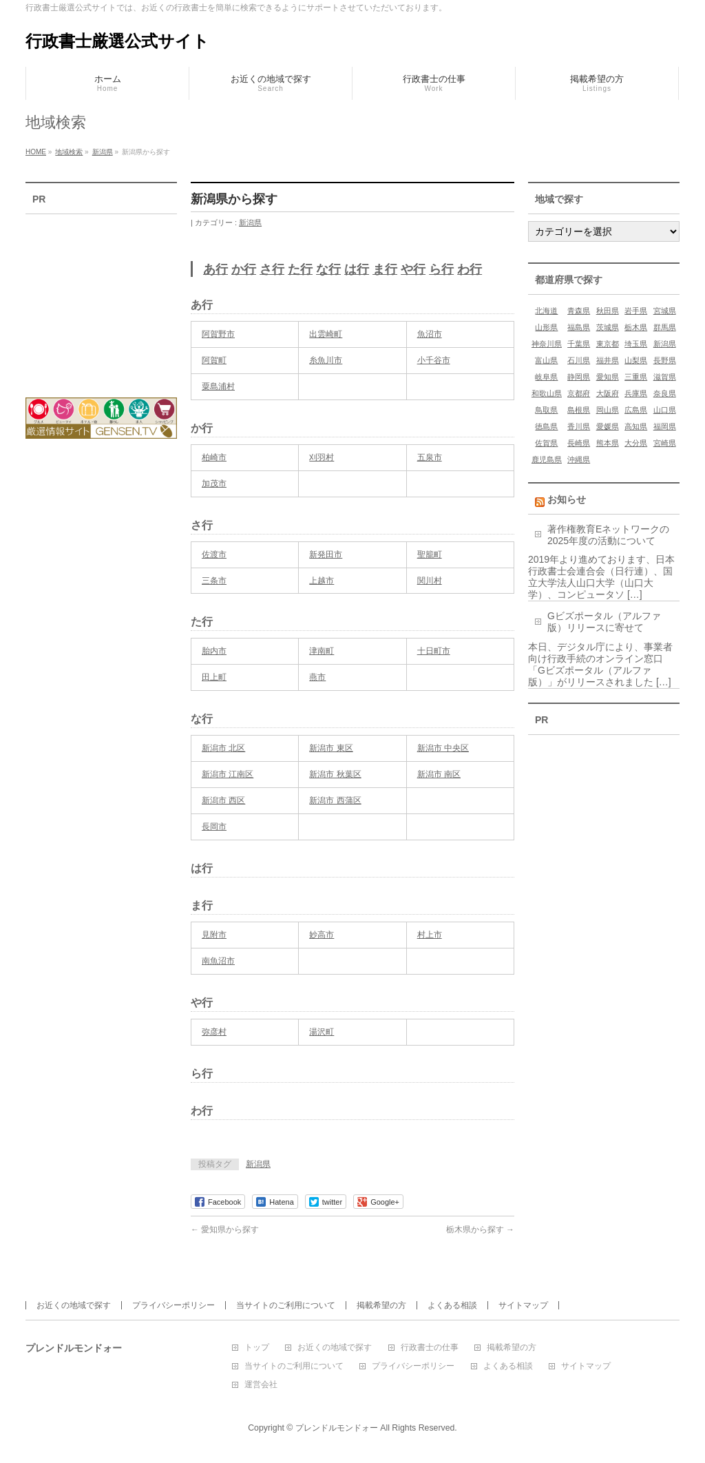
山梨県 (635, 360)
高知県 (635, 426)
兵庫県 (635, 393)
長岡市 (214, 826)
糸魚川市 (325, 360)
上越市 (321, 580)
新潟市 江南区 (227, 774)
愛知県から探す (225, 1229)
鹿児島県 (547, 459)
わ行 (469, 269)
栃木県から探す (480, 1229)
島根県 (578, 410)
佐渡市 (214, 554)
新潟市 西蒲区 (335, 800)
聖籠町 (429, 554)
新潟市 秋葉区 (335, 774)
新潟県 (250, 222)
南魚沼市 (218, 961)
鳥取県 (546, 410)
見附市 (214, 935)
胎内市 (214, 651)
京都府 (578, 393)
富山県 (546, 360)
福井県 (607, 360)
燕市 (317, 677)
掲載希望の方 (381, 1305)
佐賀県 (546, 443)
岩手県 (635, 311)
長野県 (664, 360)
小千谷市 (433, 360)
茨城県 (607, 327)
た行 (300, 269)
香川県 (578, 426)
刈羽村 (321, 457)
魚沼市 (429, 334)
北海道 (546, 311)
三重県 (635, 377)
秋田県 (607, 311)
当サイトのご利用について (285, 1305)
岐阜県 (546, 377)
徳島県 (546, 426)
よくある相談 (452, 1305)
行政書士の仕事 (430, 1347)
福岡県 (664, 426)
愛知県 (607, 377)
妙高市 (321, 935)
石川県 (578, 360)
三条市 (214, 580)
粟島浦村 (218, 386)
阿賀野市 (218, 334)
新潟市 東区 (330, 748)
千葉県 (578, 344)
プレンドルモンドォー (336, 1428)
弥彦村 (214, 1032)
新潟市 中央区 (443, 748)
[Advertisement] (101, 297)
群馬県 (664, 327)
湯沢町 (321, 1032)
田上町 (214, 677)
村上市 (429, 935)
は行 (356, 269)
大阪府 (607, 393)
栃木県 (635, 327)
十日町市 (433, 651)
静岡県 (578, 377)
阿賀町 (214, 360)
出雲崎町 (325, 334)
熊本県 (607, 443)
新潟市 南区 (439, 774)
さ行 (272, 269)
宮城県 (664, 311)
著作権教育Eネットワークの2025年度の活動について (608, 534)
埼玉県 (635, 344)
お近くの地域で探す (73, 1305)
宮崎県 (664, 443)
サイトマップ (523, 1305)
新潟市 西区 (223, 800)
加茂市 (214, 483)
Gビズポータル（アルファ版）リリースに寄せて (604, 621)
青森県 (578, 311)
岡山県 (607, 410)
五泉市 (429, 457)
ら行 (441, 269)
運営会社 (260, 1384)
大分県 (635, 443)
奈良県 (664, 393)
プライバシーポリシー (173, 1305)
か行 (243, 269)
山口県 (664, 410)
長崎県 (578, 443)
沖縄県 (578, 459)
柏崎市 (214, 457)
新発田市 (325, 554)
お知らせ (566, 499)
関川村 (429, 580)
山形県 (546, 327)
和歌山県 (547, 393)
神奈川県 (547, 344)
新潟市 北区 (223, 748)
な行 (328, 269)
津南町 (321, 651)
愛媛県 (607, 426)
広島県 (635, 410)
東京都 (607, 344)
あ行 (215, 269)
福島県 (578, 327)
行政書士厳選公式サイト (117, 41)
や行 (413, 269)
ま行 (384, 269)
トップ (256, 1347)
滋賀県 (664, 377)
